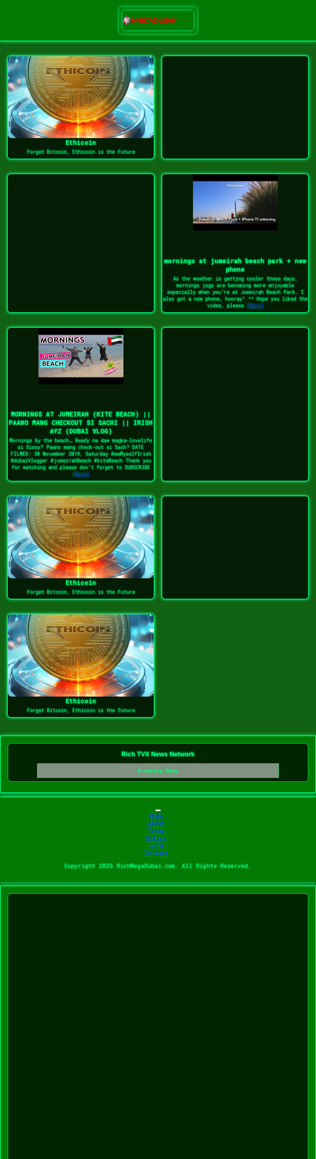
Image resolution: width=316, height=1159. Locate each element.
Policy (156, 837)
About (156, 823)
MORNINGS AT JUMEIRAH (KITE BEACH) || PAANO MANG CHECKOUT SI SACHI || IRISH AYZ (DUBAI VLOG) (81, 422)
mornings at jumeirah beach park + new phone (235, 264)
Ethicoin (81, 142)
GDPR (156, 845)
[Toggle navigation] (158, 810)
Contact (156, 852)
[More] (255, 305)
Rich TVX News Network (157, 754)
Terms (156, 830)
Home (156, 815)
